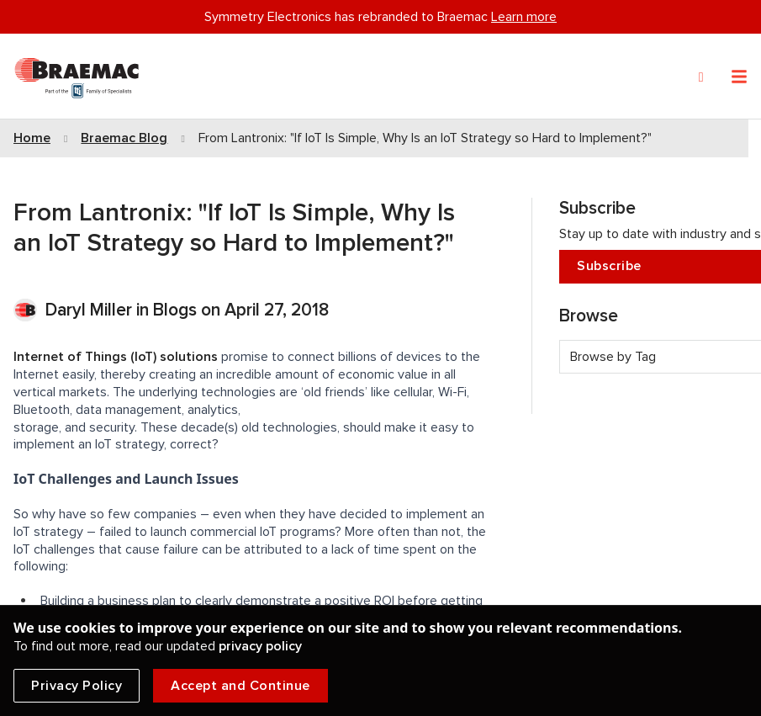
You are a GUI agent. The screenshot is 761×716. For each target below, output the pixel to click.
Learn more (524, 16)
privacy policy (260, 646)
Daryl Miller (90, 310)
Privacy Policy (76, 685)
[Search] (701, 77)
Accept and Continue (240, 685)
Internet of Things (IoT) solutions (115, 356)
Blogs (175, 310)
